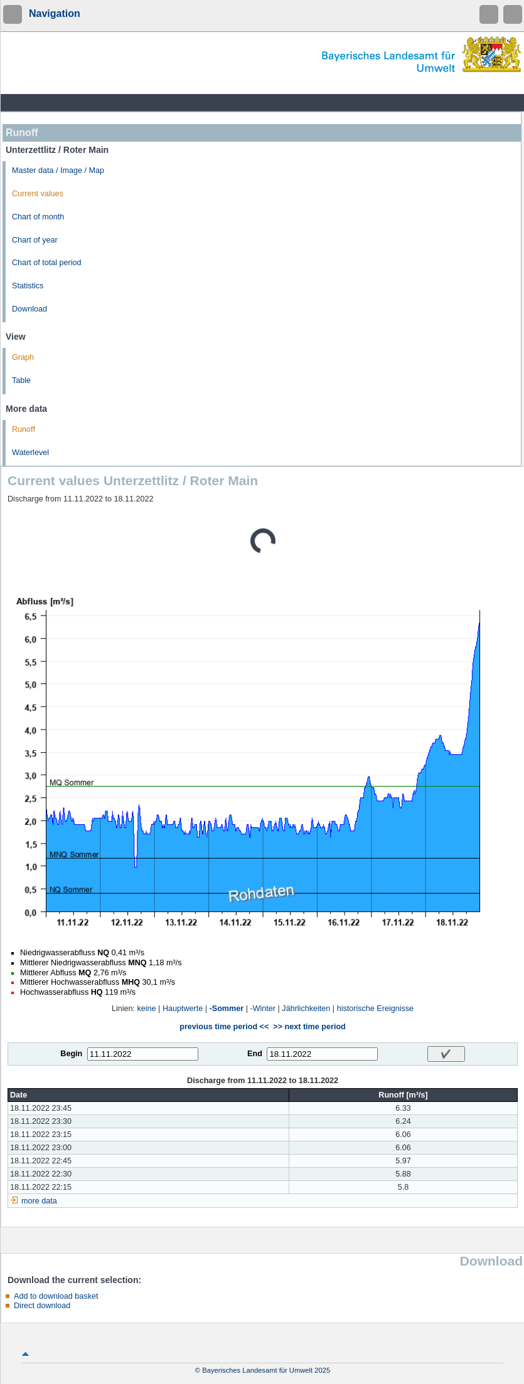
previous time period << (224, 1026)
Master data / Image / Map (58, 170)
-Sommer (227, 1008)
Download (29, 309)
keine (146, 1008)
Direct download (42, 1305)
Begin (71, 1053)
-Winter (262, 1008)
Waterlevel (30, 452)
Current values (37, 193)
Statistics (27, 285)
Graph (23, 357)
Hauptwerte (183, 1008)
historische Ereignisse (375, 1008)
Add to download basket (56, 1296)
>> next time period (309, 1026)
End (254, 1053)
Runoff (23, 429)
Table (21, 380)
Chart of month (38, 216)
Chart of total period (47, 262)
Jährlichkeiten (306, 1008)
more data (39, 1201)
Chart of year (35, 240)
